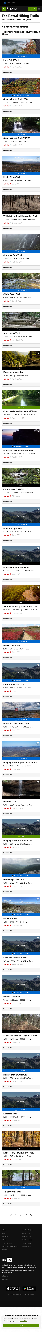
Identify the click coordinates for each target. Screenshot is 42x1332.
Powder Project (26, 1243)
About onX (5, 1276)
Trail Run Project (27, 1240)
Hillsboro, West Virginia (21, 26)
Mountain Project (27, 1230)
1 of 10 (21, 1215)
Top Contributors (7, 1243)
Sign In (32, 9)
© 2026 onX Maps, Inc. (15, 1294)
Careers (5, 1279)
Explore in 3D (7, 72)
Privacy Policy (23, 1321)
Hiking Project (26, 1236)
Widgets (5, 1236)
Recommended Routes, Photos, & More (21, 32)
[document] (21, 1322)
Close (21, 1325)
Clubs (4, 1240)
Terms (26, 1294)
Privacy (31, 1294)
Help (3, 1233)
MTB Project (26, 1233)
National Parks (26, 1246)
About (4, 1230)
